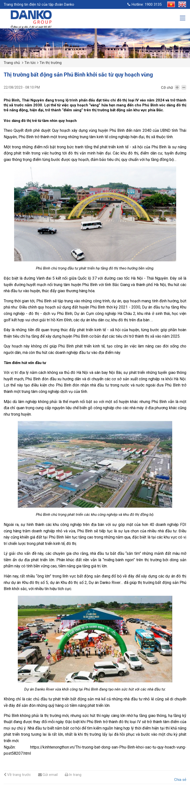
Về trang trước (17, 774)
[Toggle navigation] (183, 19)
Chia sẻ (180, 779)
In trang (73, 774)
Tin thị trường (51, 62)
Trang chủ (12, 62)
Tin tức (30, 62)
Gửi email (48, 774)
